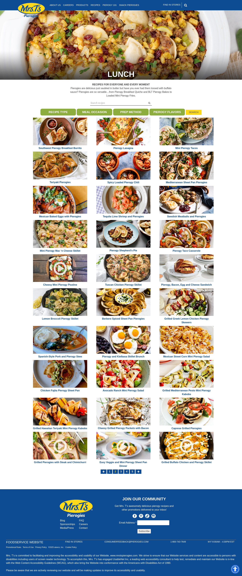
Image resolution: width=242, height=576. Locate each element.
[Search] (199, 5)
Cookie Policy (71, 547)
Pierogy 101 (110, 5)
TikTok (147, 516)
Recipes (95, 5)
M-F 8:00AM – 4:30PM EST (221, 541)
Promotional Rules (13, 547)
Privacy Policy (41, 547)
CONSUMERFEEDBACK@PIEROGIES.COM (126, 541)
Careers (68, 5)
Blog (62, 520)
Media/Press (67, 528)
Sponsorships (67, 524)
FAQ (81, 520)
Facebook (135, 516)
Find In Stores (171, 5)
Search (194, 112)
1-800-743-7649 (178, 541)
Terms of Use (28, 547)
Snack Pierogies (129, 5)
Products (82, 5)
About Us (55, 5)
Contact (83, 528)
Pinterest (141, 516)
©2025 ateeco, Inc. (56, 547)
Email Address (128, 522)
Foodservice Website (24, 542)
